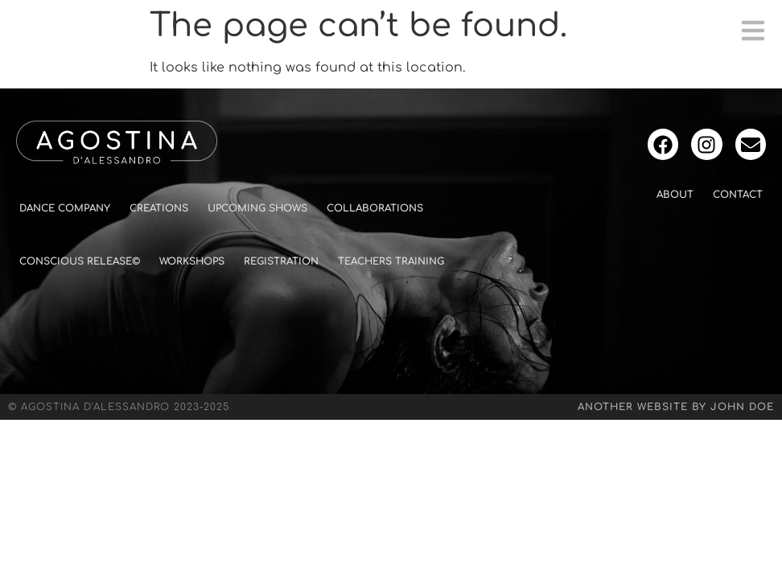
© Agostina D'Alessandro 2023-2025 (119, 407)
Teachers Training (391, 261)
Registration (281, 261)
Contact (738, 194)
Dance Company (64, 208)
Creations (159, 208)
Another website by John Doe (676, 407)
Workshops (191, 261)
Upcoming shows (257, 208)
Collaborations (375, 208)
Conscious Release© (79, 261)
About (675, 194)
